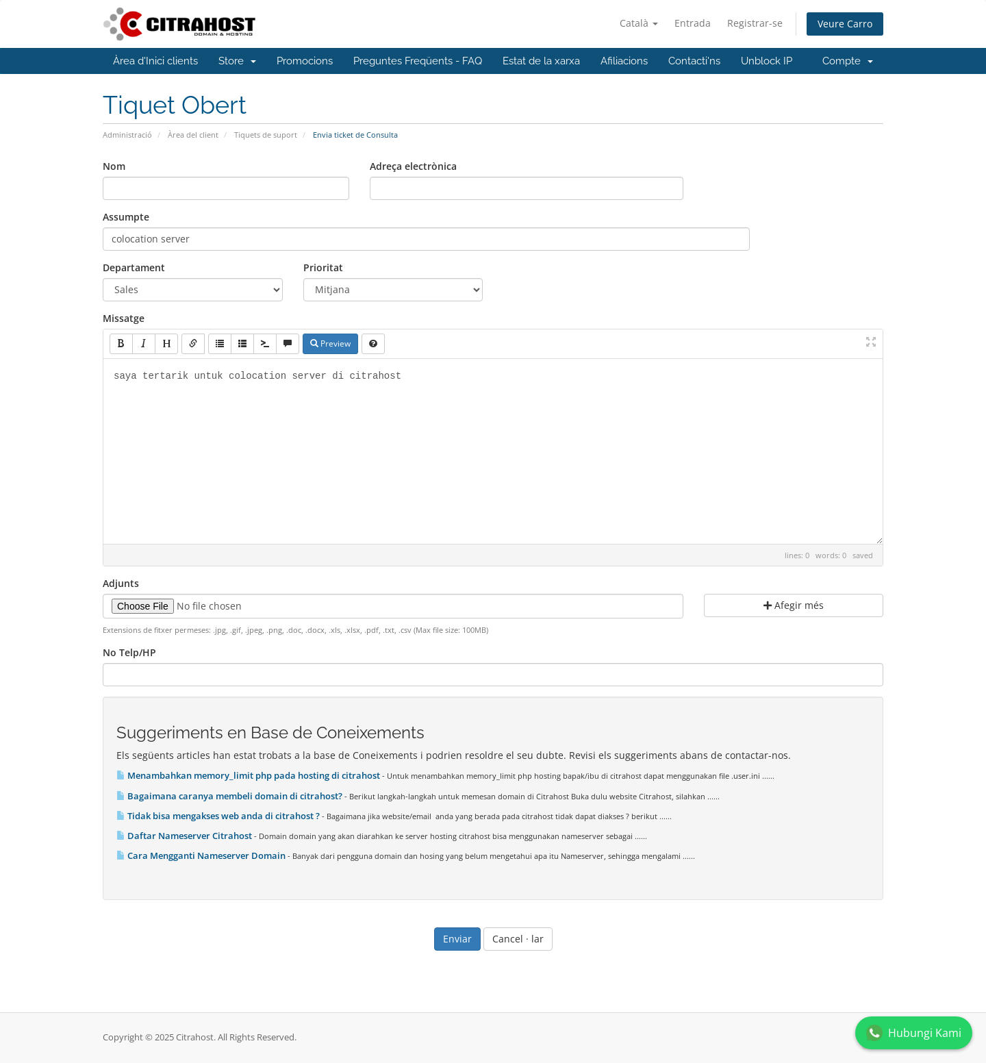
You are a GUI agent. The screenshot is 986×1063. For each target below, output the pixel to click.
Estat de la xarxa (541, 61)
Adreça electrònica (413, 166)
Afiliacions (624, 61)
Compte (847, 61)
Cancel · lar (518, 938)
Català (639, 22)
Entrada (692, 22)
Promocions (305, 61)
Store (237, 61)
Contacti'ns (694, 61)
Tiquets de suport (265, 134)
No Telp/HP (129, 652)
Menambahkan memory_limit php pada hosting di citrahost (249, 775)
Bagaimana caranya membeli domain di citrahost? (230, 796)
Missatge (123, 318)
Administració (127, 134)
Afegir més (793, 605)
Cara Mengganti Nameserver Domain (202, 855)
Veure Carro (845, 23)
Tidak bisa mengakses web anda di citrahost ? (219, 816)
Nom (114, 166)
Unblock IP (766, 61)
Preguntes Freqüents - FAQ (417, 61)
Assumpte (126, 216)
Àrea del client (193, 134)
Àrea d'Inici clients (155, 61)
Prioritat (323, 267)
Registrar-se (755, 22)
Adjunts (121, 583)
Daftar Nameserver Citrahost (185, 835)
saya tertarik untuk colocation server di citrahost (493, 451)
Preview (330, 343)
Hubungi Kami (913, 1033)
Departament (134, 267)
